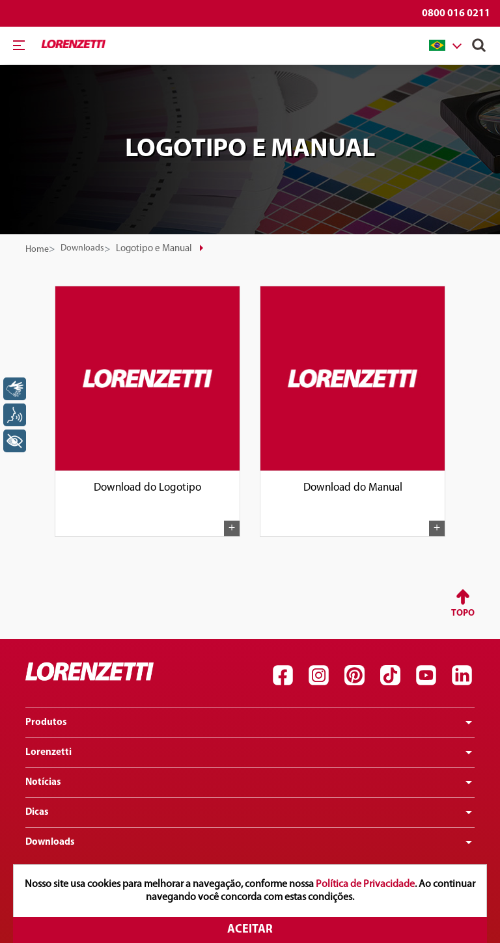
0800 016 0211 (456, 13)
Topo (463, 613)
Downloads (82, 248)
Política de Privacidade (365, 884)
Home (37, 249)
